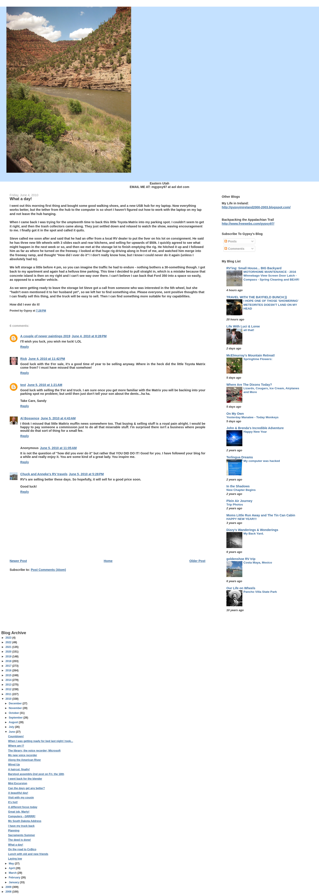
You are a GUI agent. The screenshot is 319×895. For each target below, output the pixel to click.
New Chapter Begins (241, 490)
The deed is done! (19, 839)
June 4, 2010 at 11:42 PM (46, 358)
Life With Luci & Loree (243, 326)
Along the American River (24, 759)
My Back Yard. (253, 533)
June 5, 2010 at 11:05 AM (58, 448)
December (15, 703)
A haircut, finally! (19, 769)
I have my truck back (21, 825)
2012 (9, 689)
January (14, 882)
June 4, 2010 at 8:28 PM (89, 336)
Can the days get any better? (26, 788)
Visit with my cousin (21, 797)
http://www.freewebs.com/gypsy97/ (248, 223)
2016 (9, 670)
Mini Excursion (17, 783)
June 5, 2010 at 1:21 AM (44, 385)
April (12, 868)
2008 (9, 891)
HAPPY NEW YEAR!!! (241, 519)
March (13, 872)
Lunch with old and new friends (28, 854)
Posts (230, 241)
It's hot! (13, 802)
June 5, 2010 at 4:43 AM (58, 418)
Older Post (197, 561)
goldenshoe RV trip (240, 559)
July (12, 726)
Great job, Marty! (18, 811)
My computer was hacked (261, 461)
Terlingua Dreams (239, 457)
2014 (9, 680)
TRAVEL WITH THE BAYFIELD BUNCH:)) (256, 297)
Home (108, 561)
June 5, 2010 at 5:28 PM (86, 474)
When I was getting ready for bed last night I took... (40, 741)
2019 (9, 656)
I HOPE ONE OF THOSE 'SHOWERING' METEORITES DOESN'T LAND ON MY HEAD (270, 304)
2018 (9, 661)
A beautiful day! (18, 792)
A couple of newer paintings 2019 (45, 336)
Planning (13, 830)
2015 (9, 675)
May (12, 863)
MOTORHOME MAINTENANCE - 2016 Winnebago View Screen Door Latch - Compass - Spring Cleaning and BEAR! (271, 275)
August (14, 722)
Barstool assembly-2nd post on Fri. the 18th (36, 774)
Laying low (15, 858)
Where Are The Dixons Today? (249, 384)
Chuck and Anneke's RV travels (44, 474)
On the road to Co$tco (22, 849)
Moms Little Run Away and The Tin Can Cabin (260, 515)
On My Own (235, 413)
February (15, 877)
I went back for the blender (25, 778)
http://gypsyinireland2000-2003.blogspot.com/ (256, 207)
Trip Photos (234, 504)
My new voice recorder (22, 755)
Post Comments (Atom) (48, 569)
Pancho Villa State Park (260, 591)
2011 (9, 694)
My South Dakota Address (24, 821)
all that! (248, 330)
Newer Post (18, 561)
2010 (9, 698)
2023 (9, 637)
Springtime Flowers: (257, 359)
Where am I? (16, 745)
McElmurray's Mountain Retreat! (250, 355)
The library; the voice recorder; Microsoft (34, 750)
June (12, 731)
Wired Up (14, 764)
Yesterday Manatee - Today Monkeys (252, 417)
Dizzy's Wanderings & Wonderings (252, 530)
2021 (9, 647)
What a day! (15, 844)
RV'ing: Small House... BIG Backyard (254, 268)
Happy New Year (255, 431)
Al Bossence (29, 418)
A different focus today (22, 807)
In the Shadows (238, 486)
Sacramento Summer (21, 835)
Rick (23, 358)
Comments (234, 248)
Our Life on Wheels (240, 588)
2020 (9, 651)
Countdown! (16, 736)
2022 (9, 642)
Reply (24, 347)
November (16, 708)
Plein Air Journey (239, 501)
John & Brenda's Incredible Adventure (255, 428)
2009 (9, 887)
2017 (9, 665)
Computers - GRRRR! (21, 816)
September (16, 717)
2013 (9, 684)
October (14, 713)
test (23, 385)
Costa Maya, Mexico (257, 562)
